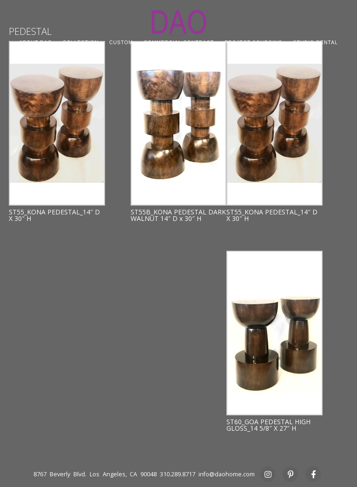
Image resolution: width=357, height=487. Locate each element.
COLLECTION (81, 42)
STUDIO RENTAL (315, 42)
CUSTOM (121, 42)
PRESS (178, 52)
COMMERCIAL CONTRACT (179, 42)
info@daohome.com (226, 474)
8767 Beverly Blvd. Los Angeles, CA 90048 (95, 474)
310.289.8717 (177, 474)
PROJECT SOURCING (253, 42)
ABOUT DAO (35, 42)
